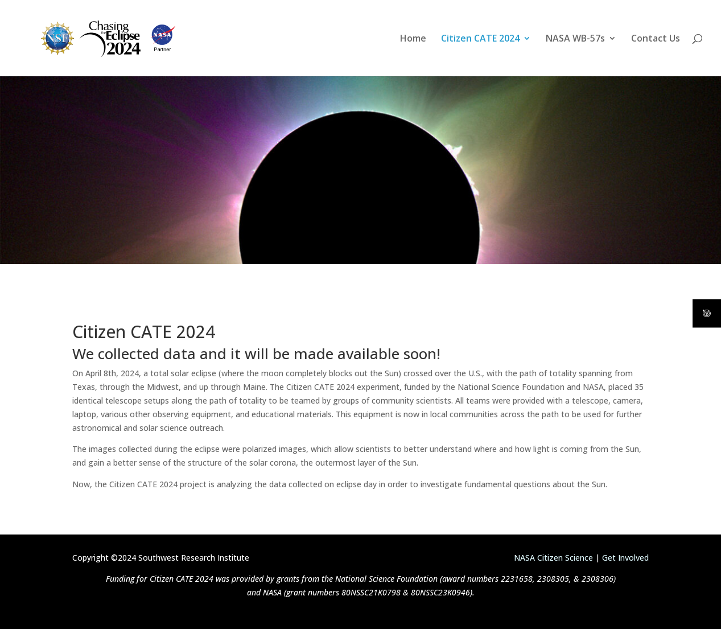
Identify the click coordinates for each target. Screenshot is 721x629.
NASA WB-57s (575, 39)
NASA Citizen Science (553, 557)
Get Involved (625, 557)
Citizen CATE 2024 (480, 39)
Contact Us (655, 39)
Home (413, 39)
